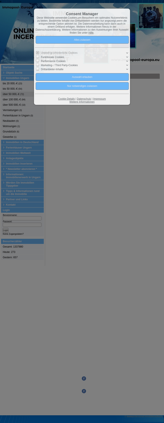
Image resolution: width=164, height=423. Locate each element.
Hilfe (91, 32)
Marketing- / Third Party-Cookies (59, 65)
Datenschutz (84, 98)
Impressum (99, 98)
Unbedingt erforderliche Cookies (59, 52)
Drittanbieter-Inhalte (52, 69)
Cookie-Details (66, 98)
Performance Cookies (53, 61)
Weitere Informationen (82, 101)
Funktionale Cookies (52, 56)
